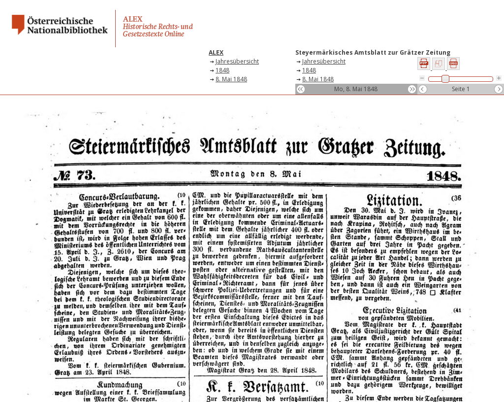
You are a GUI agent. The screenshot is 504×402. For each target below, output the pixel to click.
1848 (222, 70)
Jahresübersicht (237, 61)
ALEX (216, 52)
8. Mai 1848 (231, 79)
